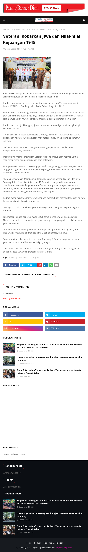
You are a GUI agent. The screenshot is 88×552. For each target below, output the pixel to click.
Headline (27, 257)
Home (28, 543)
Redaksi (37, 543)
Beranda (6, 29)
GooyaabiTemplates (63, 547)
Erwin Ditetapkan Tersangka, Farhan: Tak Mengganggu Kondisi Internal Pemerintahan (49, 371)
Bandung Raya (15, 257)
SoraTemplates (32, 547)
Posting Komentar (12, 298)
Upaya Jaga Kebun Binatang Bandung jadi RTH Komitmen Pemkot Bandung (50, 359)
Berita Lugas (10, 49)
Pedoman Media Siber (53, 543)
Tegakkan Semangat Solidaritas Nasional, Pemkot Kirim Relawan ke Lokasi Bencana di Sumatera (49, 346)
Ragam (15, 29)
